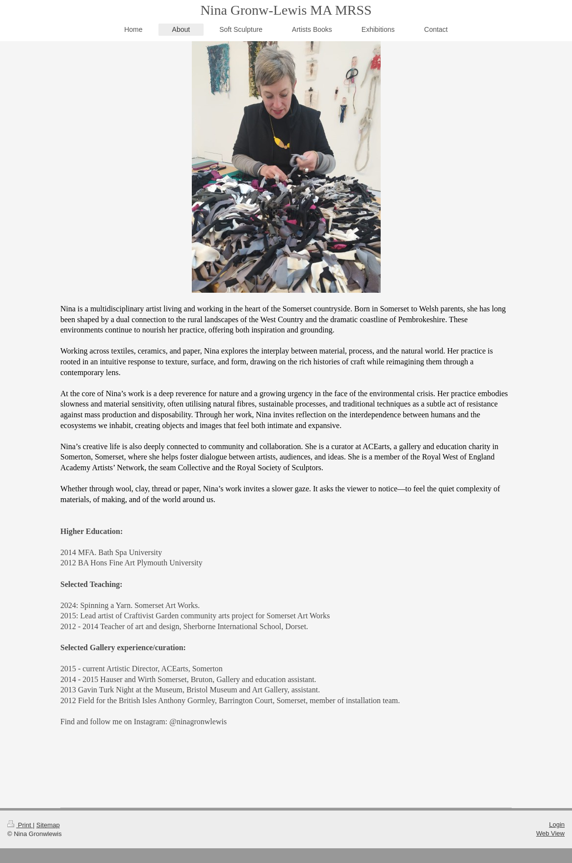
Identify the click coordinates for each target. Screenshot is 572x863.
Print (20, 825)
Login (557, 824)
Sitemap (48, 825)
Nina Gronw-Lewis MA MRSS (285, 10)
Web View (550, 833)
